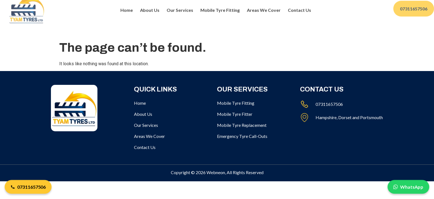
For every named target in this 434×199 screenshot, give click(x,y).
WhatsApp (408, 187)
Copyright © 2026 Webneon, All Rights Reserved (217, 172)
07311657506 (28, 187)
